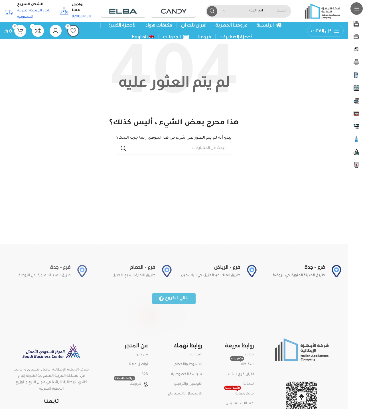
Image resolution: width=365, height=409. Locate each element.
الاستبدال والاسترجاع (185, 394)
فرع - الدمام (142, 267)
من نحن (141, 355)
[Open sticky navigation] (325, 31)
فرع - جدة (315, 267)
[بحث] (174, 148)
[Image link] (301, 351)
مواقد (249, 355)
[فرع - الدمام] (167, 271)
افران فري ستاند (240, 375)
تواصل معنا (138, 365)
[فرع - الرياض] (252, 271)
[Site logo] (322, 12)
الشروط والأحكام (188, 365)
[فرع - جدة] (336, 271)
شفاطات (242, 363)
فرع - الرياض (227, 267)
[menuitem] (143, 37)
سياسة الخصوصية (186, 375)
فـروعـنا (131, 383)
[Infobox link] (75, 11)
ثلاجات (248, 385)
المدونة (196, 355)
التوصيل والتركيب (188, 385)
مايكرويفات (239, 393)
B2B (144, 375)
